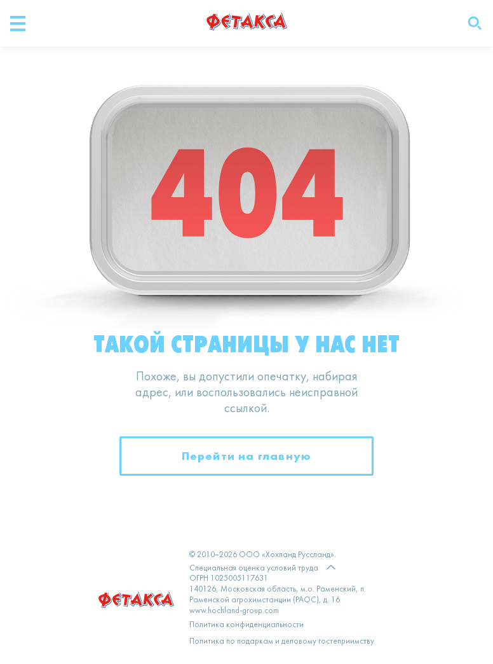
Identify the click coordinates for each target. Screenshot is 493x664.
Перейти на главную (247, 455)
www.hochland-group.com (234, 611)
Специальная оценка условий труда (253, 568)
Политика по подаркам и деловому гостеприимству (281, 642)
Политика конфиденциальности (246, 625)
